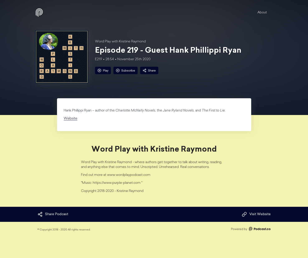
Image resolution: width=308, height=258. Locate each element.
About (262, 12)
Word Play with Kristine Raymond (120, 41)
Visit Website (256, 214)
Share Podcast (53, 214)
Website (70, 118)
